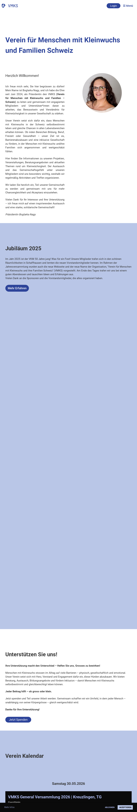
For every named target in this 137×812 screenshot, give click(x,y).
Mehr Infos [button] (9, 807)
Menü (128, 5)
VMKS (13, 5)
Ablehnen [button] (110, 807)
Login (113, 5)
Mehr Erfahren (17, 288)
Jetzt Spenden (18, 719)
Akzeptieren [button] (125, 807)
